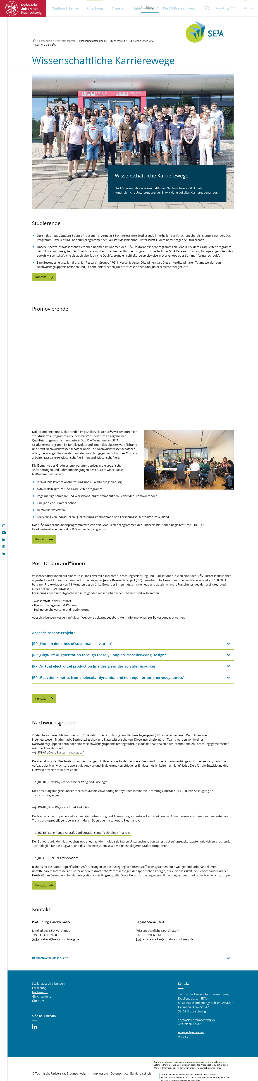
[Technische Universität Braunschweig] (34, 41)
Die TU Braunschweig (179, 8)
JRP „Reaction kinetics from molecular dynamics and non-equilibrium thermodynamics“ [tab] (108, 668)
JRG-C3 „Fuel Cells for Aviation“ (57, 849)
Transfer (118, 8)
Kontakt (40, 277)
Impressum (100, 1065)
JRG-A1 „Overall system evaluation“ (60, 744)
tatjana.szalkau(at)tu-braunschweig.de (167, 931)
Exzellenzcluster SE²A (141, 41)
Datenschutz (119, 1065)
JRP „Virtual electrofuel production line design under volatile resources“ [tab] (94, 657)
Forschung (95, 8)
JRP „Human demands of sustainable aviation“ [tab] (72, 635)
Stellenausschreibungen (48, 975)
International (144, 8)
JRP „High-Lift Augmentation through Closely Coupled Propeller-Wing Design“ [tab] (99, 646)
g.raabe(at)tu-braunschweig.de (58, 931)
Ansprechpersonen (191, 1024)
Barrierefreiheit (140, 1065)
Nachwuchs (40, 984)
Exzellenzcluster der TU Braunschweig (102, 41)
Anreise (183, 1028)
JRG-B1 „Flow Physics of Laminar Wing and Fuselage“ (72, 773)
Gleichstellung (41, 988)
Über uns (38, 992)
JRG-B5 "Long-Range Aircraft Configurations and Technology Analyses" (84, 824)
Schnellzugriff (224, 8)
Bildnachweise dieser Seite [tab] (50, 949)
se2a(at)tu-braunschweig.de (197, 1011)
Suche (207, 8)
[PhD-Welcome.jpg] (202, 451)
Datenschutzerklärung (209, 1059)
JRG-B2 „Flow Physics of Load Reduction (63, 799)
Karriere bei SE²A (45, 44)
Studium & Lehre (65, 8)
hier (181, 609)
